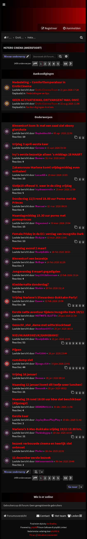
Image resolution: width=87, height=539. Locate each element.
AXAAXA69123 (43, 407)
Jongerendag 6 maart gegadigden (36, 271)
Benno (39, 158)
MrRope (39, 262)
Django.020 (42, 363)
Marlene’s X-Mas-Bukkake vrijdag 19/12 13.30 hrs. (47, 429)
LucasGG (40, 175)
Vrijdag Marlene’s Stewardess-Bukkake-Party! (44, 297)
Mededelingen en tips (37, 93)
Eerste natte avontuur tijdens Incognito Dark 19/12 (48, 312)
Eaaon (38, 301)
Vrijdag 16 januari (24, 374)
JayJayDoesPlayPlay (47, 420)
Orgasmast (41, 223)
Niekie (39, 288)
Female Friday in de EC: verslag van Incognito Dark (48, 234)
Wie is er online (43, 497)
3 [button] (49, 63)
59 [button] (65, 63)
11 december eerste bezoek (31, 458)
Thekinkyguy (43, 432)
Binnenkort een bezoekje (30, 258)
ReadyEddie (42, 252)
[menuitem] (72, 28)
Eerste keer (20, 416)
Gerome (40, 148)
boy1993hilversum (46, 275)
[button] (35, 63)
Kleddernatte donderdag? (30, 284)
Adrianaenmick (44, 461)
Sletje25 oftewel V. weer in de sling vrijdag (42, 186)
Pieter (39, 451)
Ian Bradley (52, 523)
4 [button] (53, 63)
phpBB (34, 527)
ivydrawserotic (44, 189)
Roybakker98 (43, 133)
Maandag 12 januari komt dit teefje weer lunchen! (47, 385)
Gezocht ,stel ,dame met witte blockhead (41, 325)
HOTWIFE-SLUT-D (45, 315)
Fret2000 (40, 353)
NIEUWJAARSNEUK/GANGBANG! (35, 335)
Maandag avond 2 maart (29, 248)
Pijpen (16, 350)
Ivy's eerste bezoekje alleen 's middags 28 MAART (47, 154)
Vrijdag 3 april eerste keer (30, 144)
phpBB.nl (55, 531)
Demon (39, 378)
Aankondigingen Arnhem (40, 107)
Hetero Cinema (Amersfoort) (23, 48)
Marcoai (40, 206)
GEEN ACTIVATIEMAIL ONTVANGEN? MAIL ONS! (45, 100)
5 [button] (58, 63)
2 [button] (45, 63)
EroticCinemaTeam (46, 90)
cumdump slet (22, 360)
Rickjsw (40, 237)
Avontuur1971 (43, 328)
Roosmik (40, 388)
